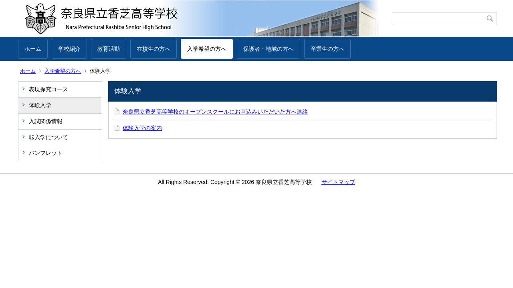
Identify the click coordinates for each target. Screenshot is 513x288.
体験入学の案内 (142, 128)
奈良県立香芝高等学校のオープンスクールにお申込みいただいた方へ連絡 (215, 111)
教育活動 (108, 49)
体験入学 (40, 105)
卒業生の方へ (327, 49)
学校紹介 (69, 49)
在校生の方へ (153, 49)
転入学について (48, 137)
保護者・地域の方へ (268, 49)
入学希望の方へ (206, 49)
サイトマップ (338, 182)
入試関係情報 (46, 121)
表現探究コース (48, 89)
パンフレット (46, 153)
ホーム (32, 49)
